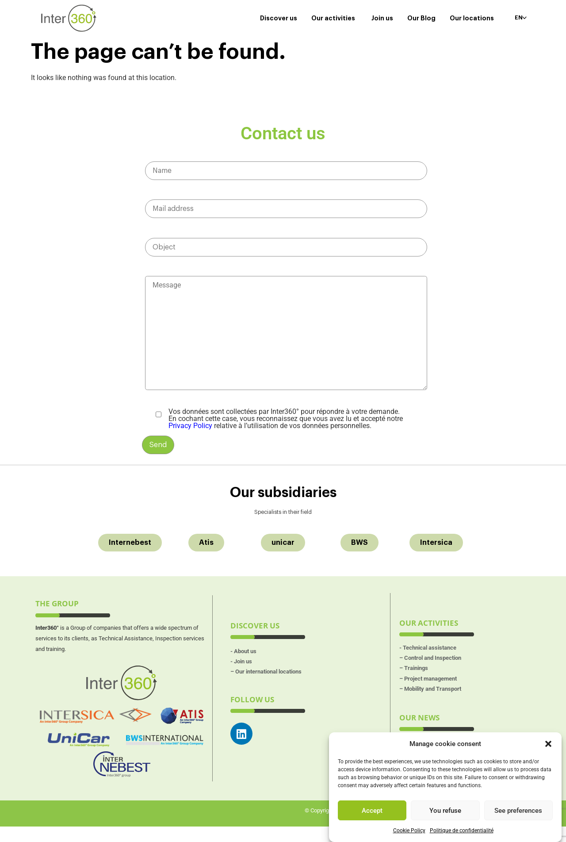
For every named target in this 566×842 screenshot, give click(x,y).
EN (518, 17)
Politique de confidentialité (461, 830)
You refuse (445, 811)
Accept (372, 811)
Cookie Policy (409, 830)
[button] (548, 743)
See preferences (518, 811)
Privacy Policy (190, 435)
